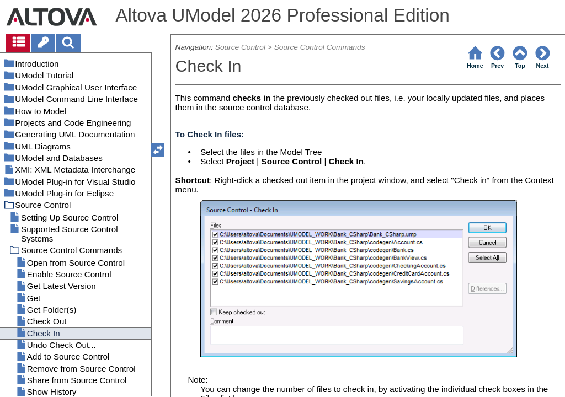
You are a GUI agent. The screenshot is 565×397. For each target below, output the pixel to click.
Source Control (240, 47)
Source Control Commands (319, 47)
